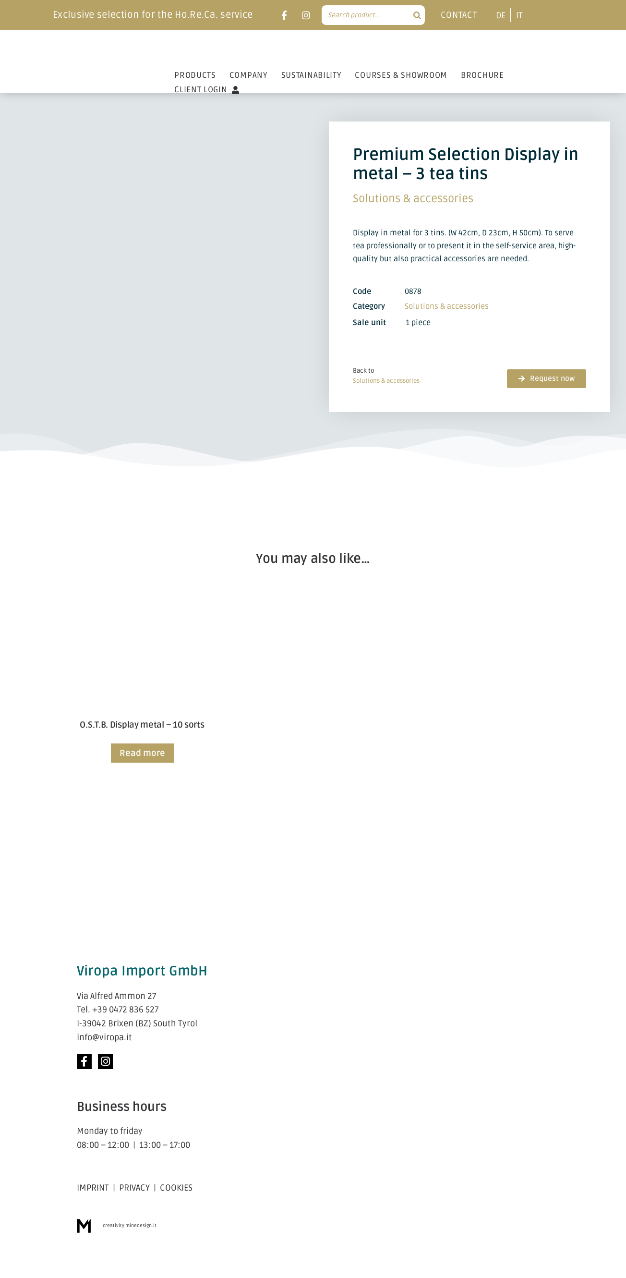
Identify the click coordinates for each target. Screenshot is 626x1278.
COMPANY (248, 75)
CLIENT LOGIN (207, 90)
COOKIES (176, 1187)
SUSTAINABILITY (311, 75)
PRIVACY (134, 1187)
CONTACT (459, 15)
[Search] (417, 15)
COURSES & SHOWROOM (401, 75)
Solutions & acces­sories (413, 199)
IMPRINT (93, 1187)
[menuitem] (500, 15)
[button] (546, 378)
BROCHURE (482, 75)
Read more (142, 753)
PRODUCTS (195, 75)
